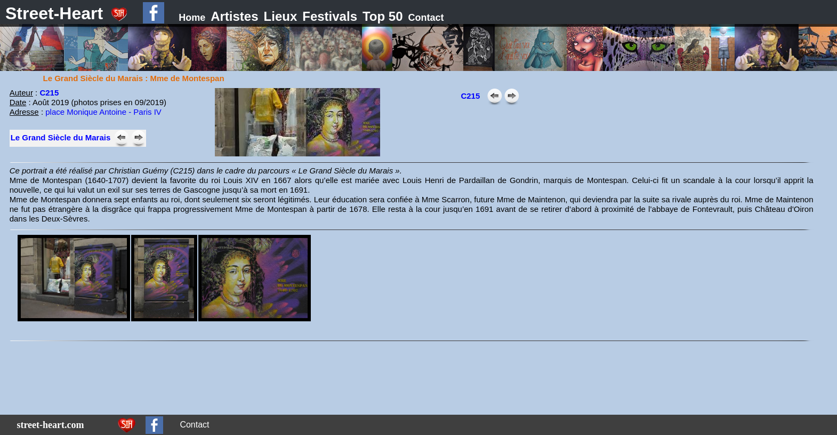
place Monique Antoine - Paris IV (103, 111)
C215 (49, 92)
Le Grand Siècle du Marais (61, 137)
